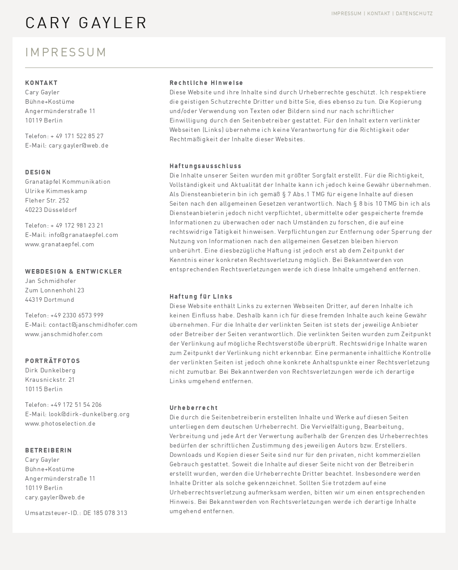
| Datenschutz (412, 14)
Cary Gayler (86, 22)
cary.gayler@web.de (79, 145)
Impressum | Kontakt (360, 14)
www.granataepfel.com (59, 244)
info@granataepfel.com (84, 234)
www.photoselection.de (60, 423)
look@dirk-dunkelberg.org (89, 414)
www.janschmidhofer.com (63, 334)
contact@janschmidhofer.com (93, 324)
